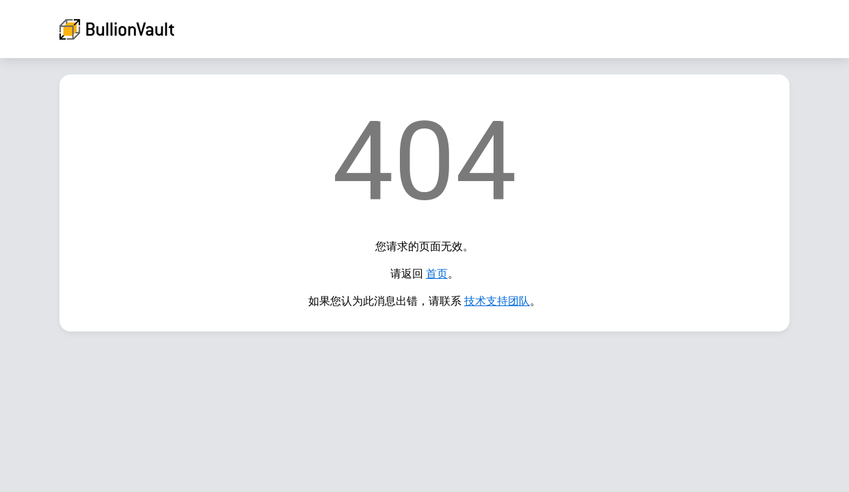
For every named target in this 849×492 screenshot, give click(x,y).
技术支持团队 (497, 301)
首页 (437, 273)
